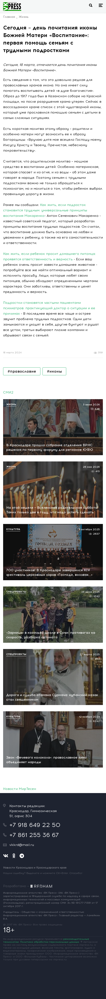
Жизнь (24, 17)
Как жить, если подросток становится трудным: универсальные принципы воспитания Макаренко (45, 210)
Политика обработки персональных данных (49, 941)
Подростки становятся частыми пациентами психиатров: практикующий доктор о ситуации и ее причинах (49, 308)
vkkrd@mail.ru (21, 845)
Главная (9, 17)
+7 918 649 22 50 (34, 824)
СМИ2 (8, 392)
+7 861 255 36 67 (34, 834)
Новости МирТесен (19, 789)
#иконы (54, 371)
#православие (21, 371)
